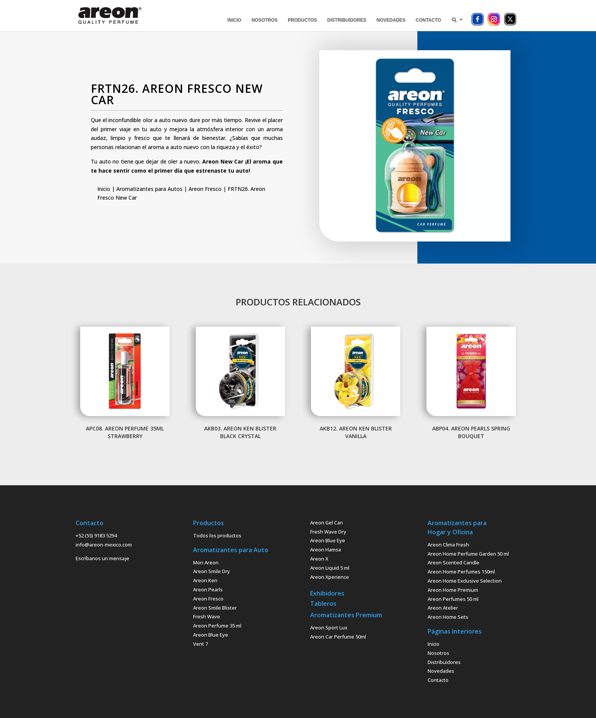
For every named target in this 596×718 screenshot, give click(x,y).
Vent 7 (200, 643)
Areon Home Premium (453, 589)
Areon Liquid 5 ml (329, 567)
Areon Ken (205, 580)
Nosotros (438, 653)
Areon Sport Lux (328, 627)
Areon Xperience (329, 576)
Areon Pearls (208, 589)
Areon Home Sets (448, 616)
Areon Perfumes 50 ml (453, 599)
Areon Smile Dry (211, 571)
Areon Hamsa (325, 549)
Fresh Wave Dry (328, 531)
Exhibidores (327, 593)
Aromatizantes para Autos (149, 188)
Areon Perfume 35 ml (217, 625)
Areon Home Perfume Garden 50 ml (468, 553)
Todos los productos (217, 535)
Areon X (319, 558)
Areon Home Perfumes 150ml (461, 571)
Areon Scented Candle (453, 562)
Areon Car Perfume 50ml (338, 636)
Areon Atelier (443, 607)
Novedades (441, 670)
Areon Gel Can (326, 522)
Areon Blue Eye (210, 634)
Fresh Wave (206, 616)
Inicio (103, 188)
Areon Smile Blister (215, 607)
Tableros (323, 603)
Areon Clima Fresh (448, 544)
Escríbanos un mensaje (102, 558)
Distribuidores (444, 662)
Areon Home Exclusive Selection (465, 580)
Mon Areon (206, 562)
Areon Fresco (205, 188)
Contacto (438, 680)
